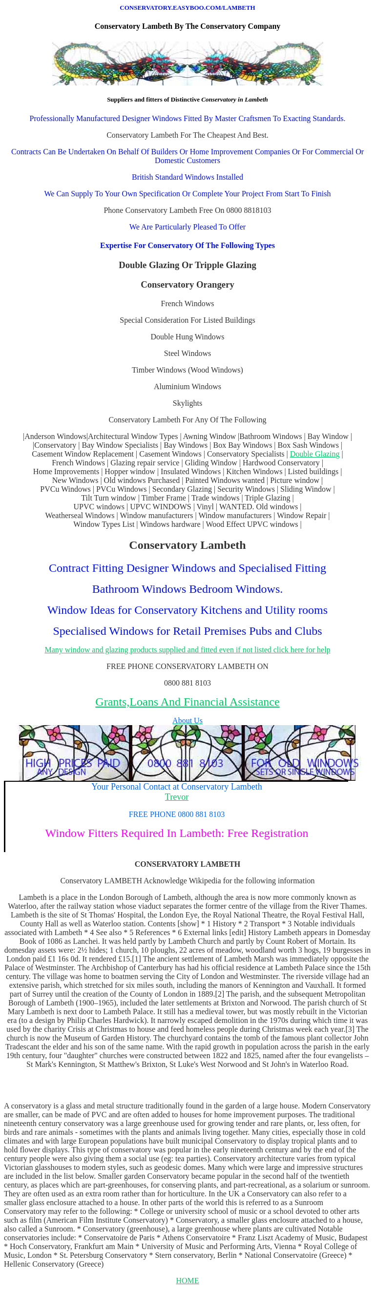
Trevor (176, 797)
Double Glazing (315, 454)
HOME (187, 1280)
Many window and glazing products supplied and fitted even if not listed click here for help (187, 650)
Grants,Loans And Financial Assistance (187, 701)
